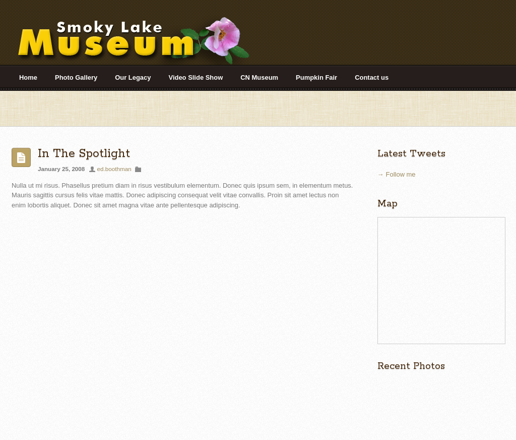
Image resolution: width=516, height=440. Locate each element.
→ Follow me (396, 174)
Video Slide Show (196, 77)
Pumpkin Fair (316, 77)
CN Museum (259, 77)
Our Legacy (133, 77)
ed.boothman (114, 169)
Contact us (372, 77)
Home (28, 77)
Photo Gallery (76, 77)
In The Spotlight (84, 153)
